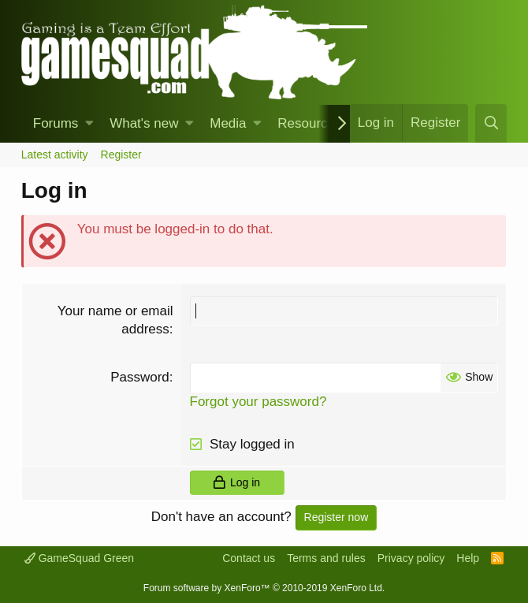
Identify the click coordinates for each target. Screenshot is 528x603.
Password (139, 377)
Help (467, 558)
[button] (89, 124)
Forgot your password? (258, 401)
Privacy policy (411, 558)
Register (121, 154)
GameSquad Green (79, 558)
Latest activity (54, 154)
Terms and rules (326, 558)
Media (228, 123)
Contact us (248, 558)
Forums (56, 123)
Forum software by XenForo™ (264, 588)
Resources (309, 123)
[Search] (491, 123)
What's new (144, 123)
